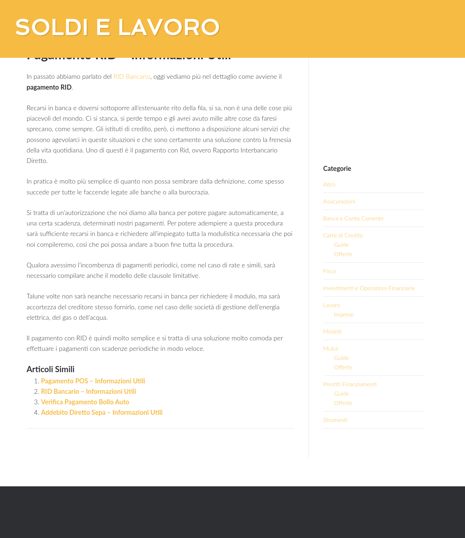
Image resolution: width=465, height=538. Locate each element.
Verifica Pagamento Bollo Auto (85, 402)
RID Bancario (131, 76)
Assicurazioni (339, 201)
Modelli (332, 331)
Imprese (344, 314)
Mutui (330, 348)
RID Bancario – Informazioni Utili (88, 391)
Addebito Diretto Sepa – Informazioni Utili (102, 412)
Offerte (343, 253)
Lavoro (331, 304)
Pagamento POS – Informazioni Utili (93, 381)
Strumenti (335, 419)
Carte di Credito (343, 235)
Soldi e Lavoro (117, 27)
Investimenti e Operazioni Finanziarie (369, 287)
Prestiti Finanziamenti (350, 383)
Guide (341, 244)
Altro (329, 184)
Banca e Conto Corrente (353, 218)
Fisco (329, 270)
